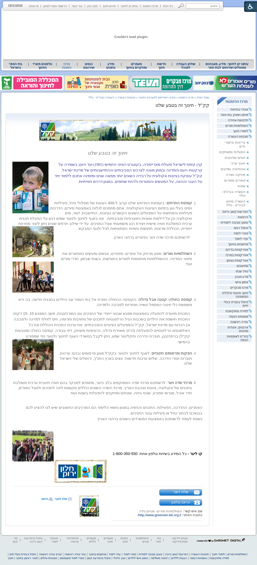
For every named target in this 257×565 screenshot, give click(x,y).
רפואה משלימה (160, 558)
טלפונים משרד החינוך (42, 65)
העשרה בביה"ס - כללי (101, 97)
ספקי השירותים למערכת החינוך (157, 97)
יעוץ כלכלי (119, 558)
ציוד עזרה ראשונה (75, 554)
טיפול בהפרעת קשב (99, 558)
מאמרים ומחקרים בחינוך (136, 65)
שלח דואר (180, 492)
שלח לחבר (61, 498)
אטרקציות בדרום (237, 250)
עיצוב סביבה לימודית (234, 222)
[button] (181, 6)
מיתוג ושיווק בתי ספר (234, 115)
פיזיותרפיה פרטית (73, 540)
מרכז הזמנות (150, 5)
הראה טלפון (180, 502)
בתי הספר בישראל (15, 65)
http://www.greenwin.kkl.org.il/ (159, 515)
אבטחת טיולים (48, 558)
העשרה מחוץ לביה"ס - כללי (235, 203)
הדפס (44, 498)
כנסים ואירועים (88, 65)
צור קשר (77, 5)
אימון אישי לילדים (138, 558)
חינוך (10, 558)
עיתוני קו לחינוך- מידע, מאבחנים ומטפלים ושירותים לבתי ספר (227, 65)
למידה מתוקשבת (237, 311)
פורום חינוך (109, 5)
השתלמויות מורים (236, 126)
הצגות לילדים (179, 558)
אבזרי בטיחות (239, 109)
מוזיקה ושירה (235, 175)
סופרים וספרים (234, 180)
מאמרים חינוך (108, 540)
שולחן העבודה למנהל (185, 65)
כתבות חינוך (124, 540)
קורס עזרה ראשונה (50, 554)
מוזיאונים (242, 266)
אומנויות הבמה (238, 316)
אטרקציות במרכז (237, 255)
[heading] (107, 140)
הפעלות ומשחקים (232, 152)
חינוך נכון (92, 5)
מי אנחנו (33, 5)
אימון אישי (241, 282)
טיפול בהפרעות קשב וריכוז (33, 540)
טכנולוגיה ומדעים (233, 169)
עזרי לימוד (241, 239)
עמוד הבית (203, 97)
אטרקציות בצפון (237, 260)
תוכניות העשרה (238, 136)
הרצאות (243, 217)
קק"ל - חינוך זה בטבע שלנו (182, 105)
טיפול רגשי (241, 228)
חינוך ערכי (238, 163)
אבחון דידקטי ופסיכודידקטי (180, 540)
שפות (241, 186)
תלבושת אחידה (238, 120)
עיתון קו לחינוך (129, 5)
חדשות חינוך (161, 65)
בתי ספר (158, 540)
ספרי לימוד (241, 233)
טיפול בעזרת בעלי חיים (23, 554)
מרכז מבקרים (239, 287)
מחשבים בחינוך (238, 244)
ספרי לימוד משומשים (72, 558)
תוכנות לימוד (54, 540)
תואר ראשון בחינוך (27, 558)
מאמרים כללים (91, 540)
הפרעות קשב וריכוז (235, 212)
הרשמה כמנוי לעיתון (55, 5)
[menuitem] (227, 65)
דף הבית (168, 5)
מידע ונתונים (110, 65)
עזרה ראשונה (239, 322)
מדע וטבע (241, 277)
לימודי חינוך (240, 131)
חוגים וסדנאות (235, 158)
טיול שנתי (242, 271)
